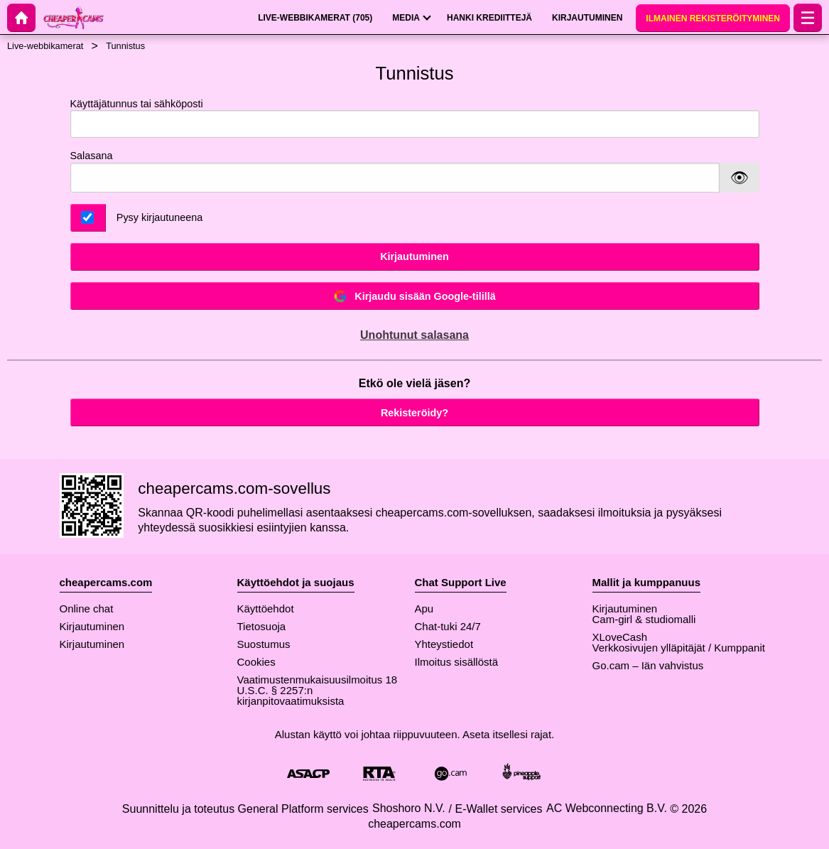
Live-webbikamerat (45, 45)
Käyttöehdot (265, 608)
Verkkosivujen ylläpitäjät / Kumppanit (678, 648)
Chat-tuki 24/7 (448, 626)
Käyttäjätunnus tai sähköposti (414, 118)
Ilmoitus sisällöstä (457, 662)
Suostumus (264, 644)
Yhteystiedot (444, 644)
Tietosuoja (261, 626)
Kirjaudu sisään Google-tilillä (414, 296)
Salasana (91, 155)
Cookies (256, 662)
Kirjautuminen (414, 256)
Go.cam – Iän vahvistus (648, 665)
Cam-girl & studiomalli (644, 619)
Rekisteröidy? (414, 412)
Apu (424, 608)
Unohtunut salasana (414, 335)
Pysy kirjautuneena (160, 217)
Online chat (87, 608)
